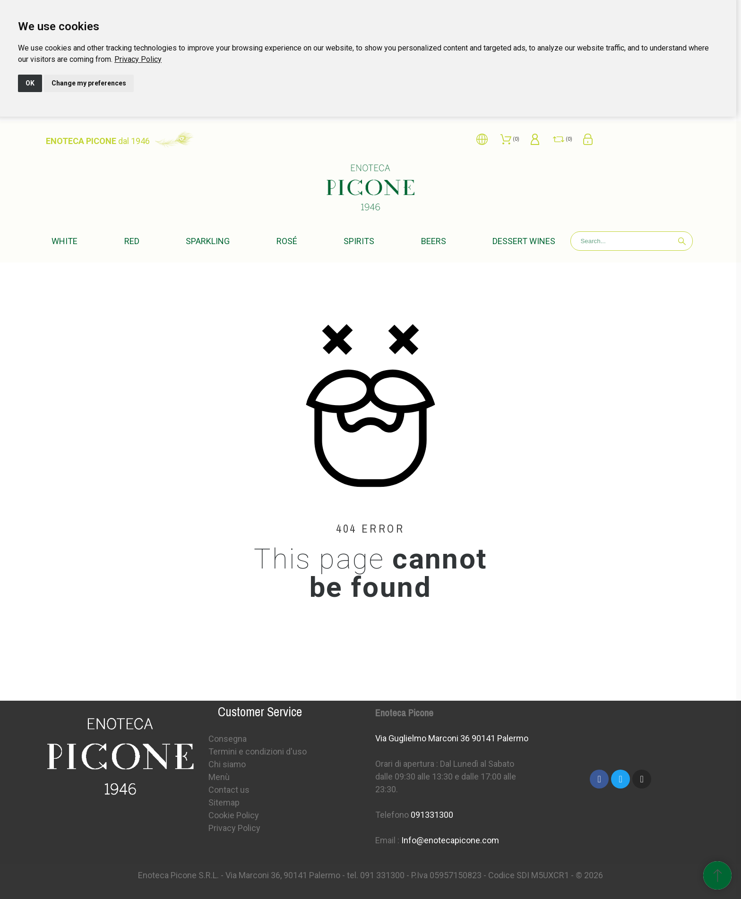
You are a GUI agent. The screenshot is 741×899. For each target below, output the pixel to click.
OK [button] (30, 83)
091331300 (432, 815)
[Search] (631, 241)
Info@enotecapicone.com (450, 840)
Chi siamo (227, 764)
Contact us (229, 790)
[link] (138, 59)
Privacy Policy (138, 59)
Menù (219, 777)
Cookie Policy (233, 815)
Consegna (227, 739)
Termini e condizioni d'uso (257, 751)
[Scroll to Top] (717, 875)
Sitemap (224, 802)
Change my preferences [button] (89, 83)
